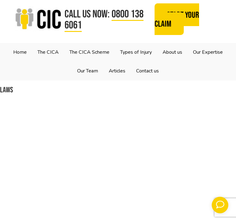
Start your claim (177, 19)
